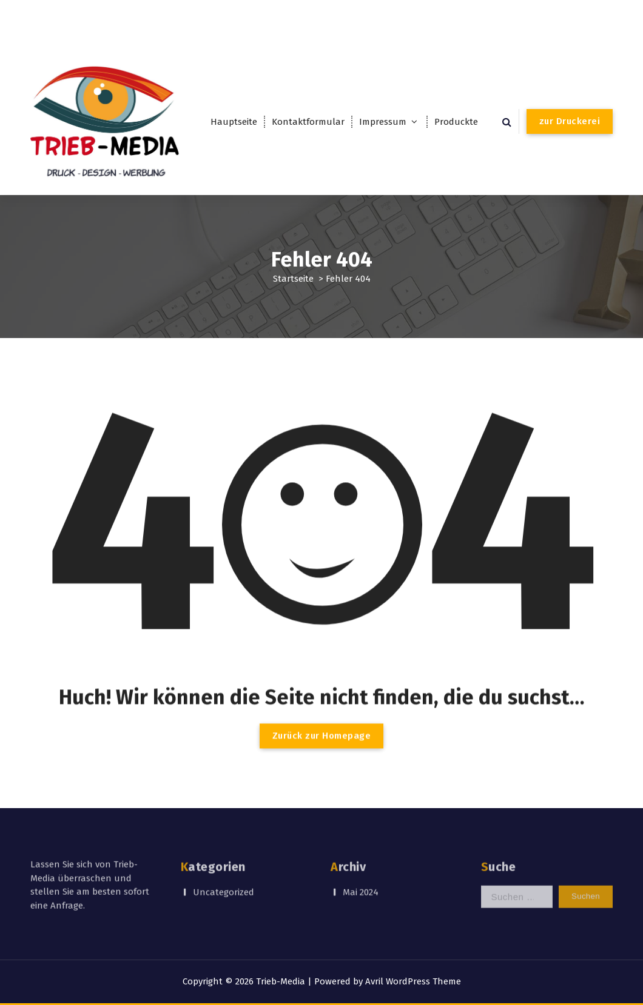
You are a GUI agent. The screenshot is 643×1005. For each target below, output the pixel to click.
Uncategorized (223, 874)
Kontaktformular (308, 121)
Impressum (382, 121)
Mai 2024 (361, 874)
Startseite (293, 278)
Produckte (456, 121)
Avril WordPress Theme (413, 980)
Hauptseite (233, 121)
